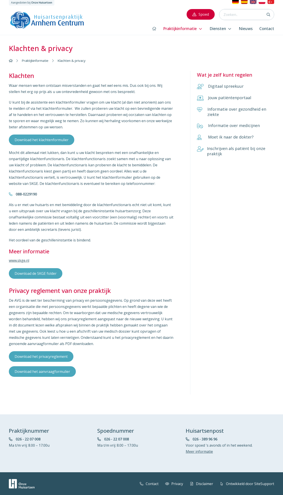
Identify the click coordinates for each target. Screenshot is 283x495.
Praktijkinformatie (35, 60)
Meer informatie (199, 451)
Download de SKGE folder (36, 273)
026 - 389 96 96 (205, 438)
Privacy (173, 483)
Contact (148, 483)
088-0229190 (26, 194)
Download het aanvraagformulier (42, 371)
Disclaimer (200, 483)
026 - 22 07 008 (28, 438)
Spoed (200, 14)
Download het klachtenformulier (42, 139)
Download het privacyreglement (41, 356)
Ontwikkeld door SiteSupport (246, 483)
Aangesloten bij (31, 2)
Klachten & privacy (71, 60)
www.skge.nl (19, 260)
